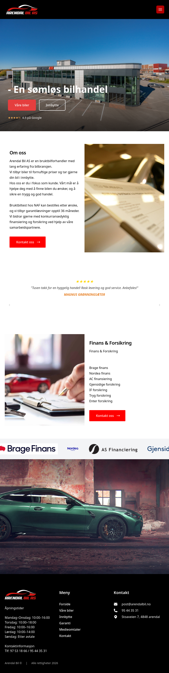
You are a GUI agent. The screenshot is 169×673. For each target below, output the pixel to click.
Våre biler (22, 105)
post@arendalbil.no (136, 604)
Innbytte (52, 105)
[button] (28, 242)
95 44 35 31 (130, 610)
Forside (64, 604)
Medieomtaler (70, 629)
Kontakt (65, 636)
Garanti (65, 623)
